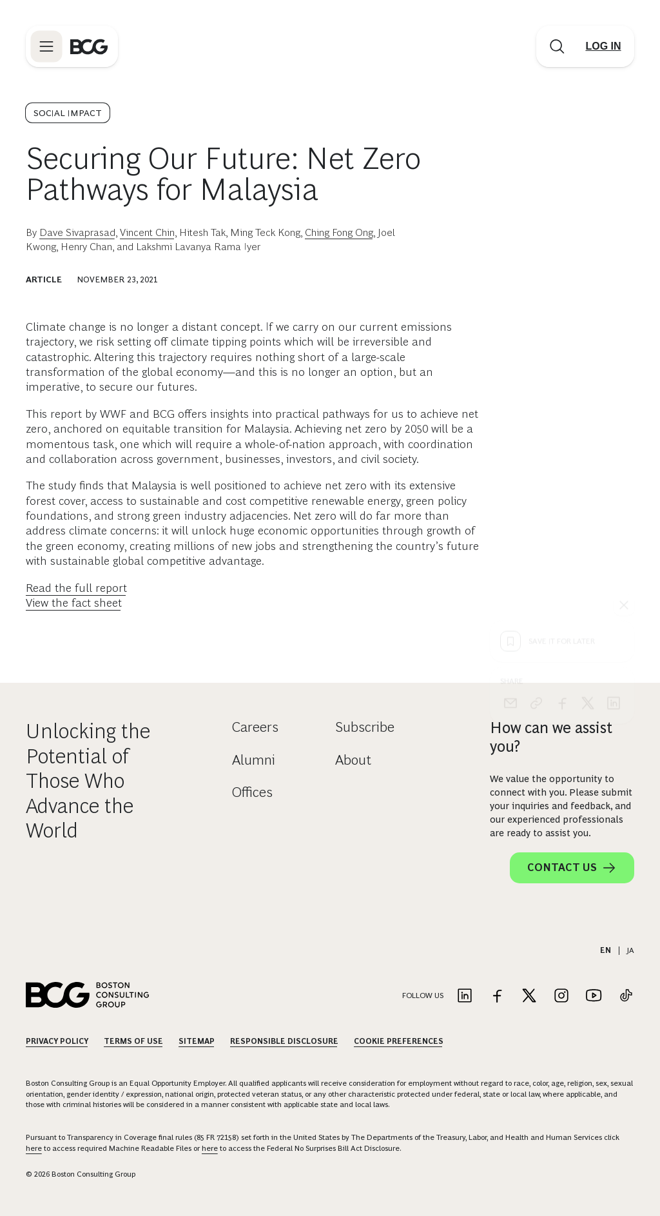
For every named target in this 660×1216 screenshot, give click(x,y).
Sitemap (197, 1041)
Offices (252, 792)
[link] (536, 469)
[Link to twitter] (529, 996)
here (34, 1148)
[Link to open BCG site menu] (46, 46)
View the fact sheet (74, 602)
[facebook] (562, 469)
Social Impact (68, 113)
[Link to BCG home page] (89, 46)
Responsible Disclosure (284, 1041)
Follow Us (422, 995)
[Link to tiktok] (625, 996)
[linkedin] (613, 469)
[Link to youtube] (593, 996)
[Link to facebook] (497, 996)
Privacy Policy (57, 1041)
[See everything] (624, 371)
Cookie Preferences (398, 1041)
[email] (510, 469)
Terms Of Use (133, 1041)
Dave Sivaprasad (77, 232)
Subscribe (364, 727)
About (353, 760)
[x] (588, 469)
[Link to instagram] (561, 996)
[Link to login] (603, 46)
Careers (255, 727)
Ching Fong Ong (339, 232)
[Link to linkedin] (464, 996)
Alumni (253, 760)
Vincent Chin (147, 232)
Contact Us (572, 868)
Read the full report (76, 588)
